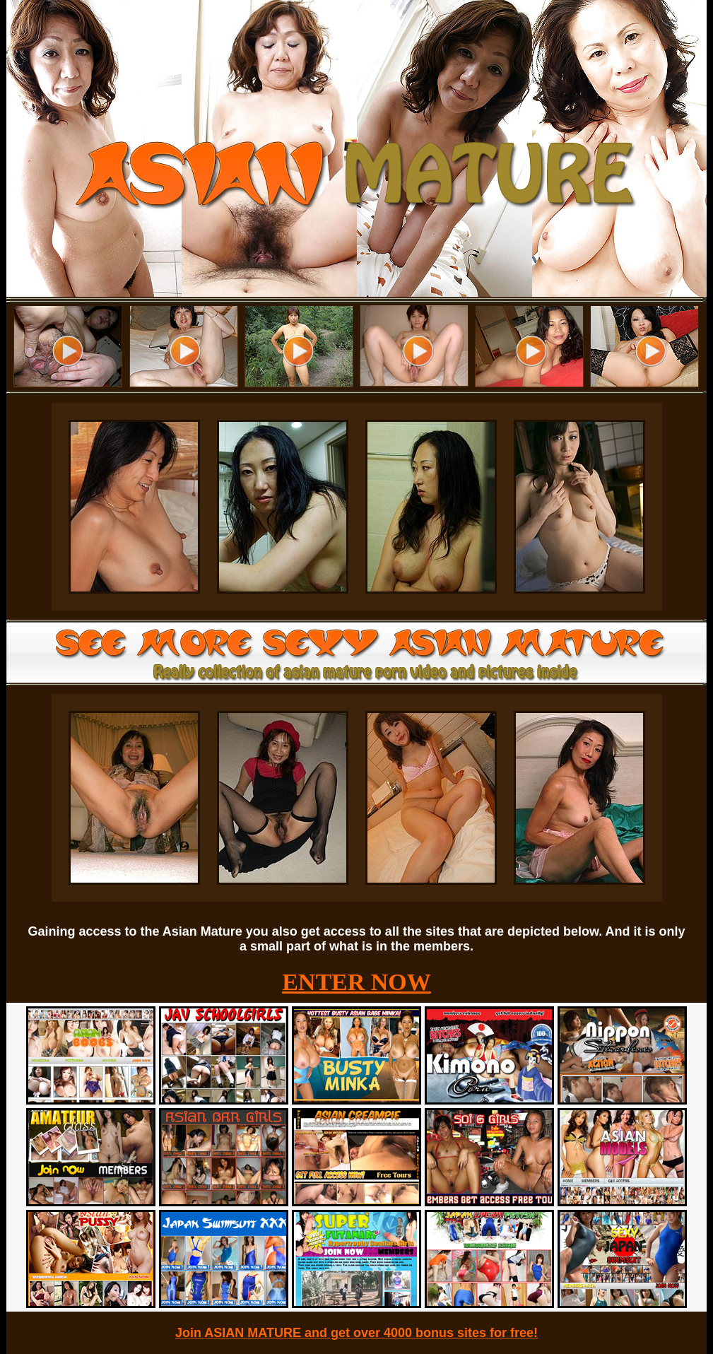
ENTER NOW (356, 982)
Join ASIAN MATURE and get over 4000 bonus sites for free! (356, 1333)
